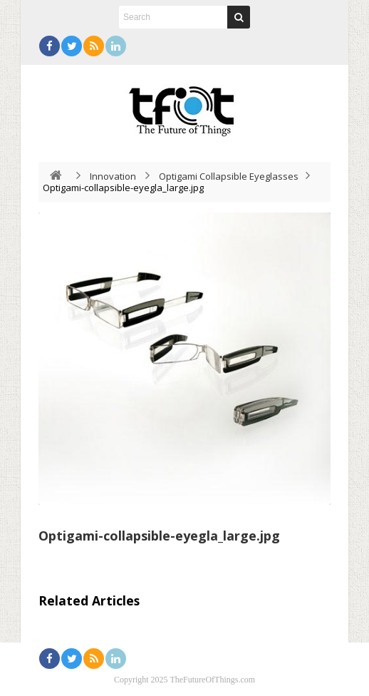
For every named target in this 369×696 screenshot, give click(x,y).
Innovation (113, 176)
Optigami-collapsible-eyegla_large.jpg (159, 535)
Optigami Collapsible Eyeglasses (228, 176)
